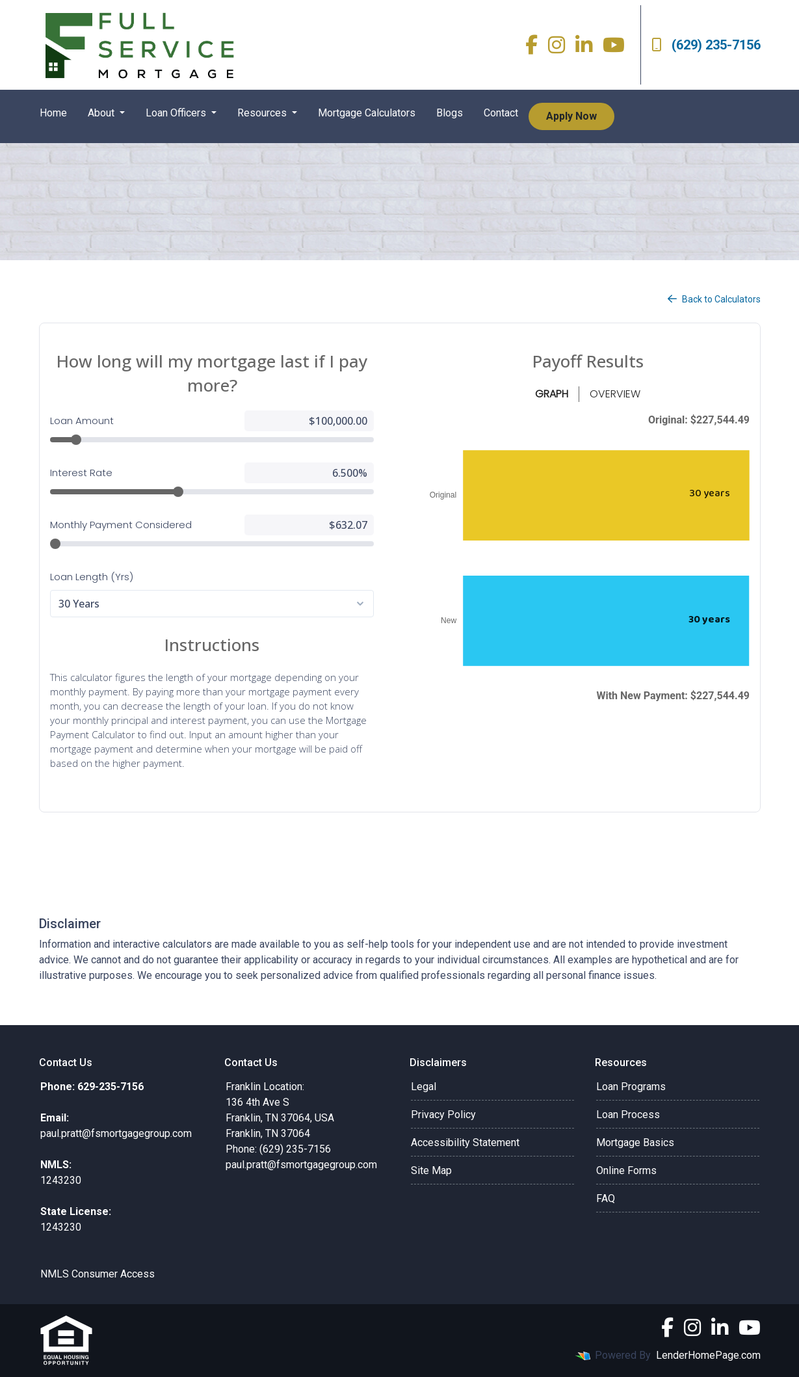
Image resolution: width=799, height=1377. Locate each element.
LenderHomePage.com (708, 1355)
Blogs (449, 113)
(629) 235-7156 (706, 45)
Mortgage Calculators (366, 113)
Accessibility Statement (465, 1142)
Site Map (431, 1170)
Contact (501, 113)
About (102, 113)
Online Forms (626, 1170)
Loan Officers (177, 113)
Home (53, 113)
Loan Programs (631, 1086)
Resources (263, 113)
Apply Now (571, 116)
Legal (423, 1086)
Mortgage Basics (635, 1142)
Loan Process (628, 1114)
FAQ (605, 1198)
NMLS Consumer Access (97, 1274)
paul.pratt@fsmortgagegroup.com (301, 1164)
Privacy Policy (443, 1114)
